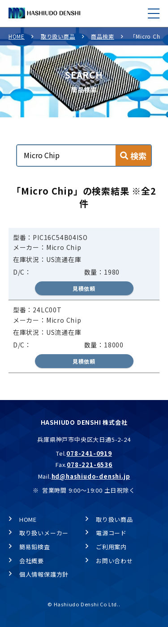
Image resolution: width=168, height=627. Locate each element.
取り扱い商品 (58, 36)
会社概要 (31, 560)
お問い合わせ (114, 560)
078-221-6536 (89, 464)
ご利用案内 (111, 547)
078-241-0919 (89, 453)
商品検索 (102, 36)
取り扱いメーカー (44, 533)
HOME (17, 36)
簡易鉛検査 (34, 547)
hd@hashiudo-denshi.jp (91, 476)
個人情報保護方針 (44, 574)
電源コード (111, 533)
